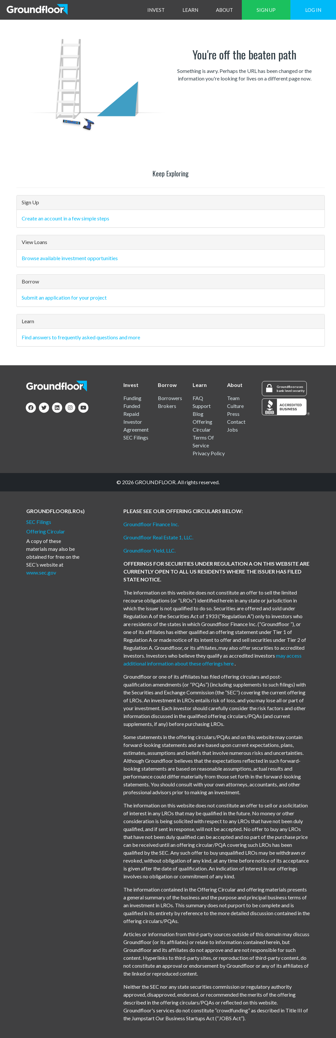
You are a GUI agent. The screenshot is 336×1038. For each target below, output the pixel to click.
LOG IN (313, 10)
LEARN (190, 10)
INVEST (156, 10)
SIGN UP (266, 10)
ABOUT (224, 10)
